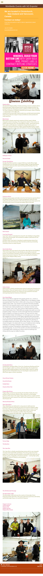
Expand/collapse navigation (21, 2)
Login (41, 564)
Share (7, 71)
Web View (39, 566)
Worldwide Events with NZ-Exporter (21, 6)
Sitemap (8, 564)
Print (3, 564)
